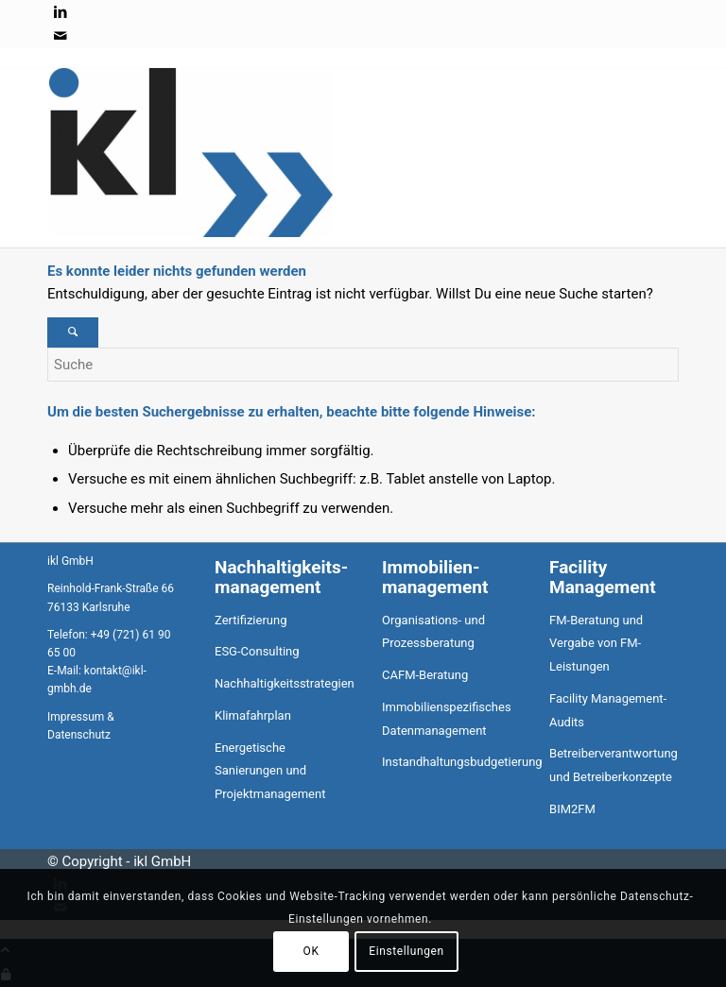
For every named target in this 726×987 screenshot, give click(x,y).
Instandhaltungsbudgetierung (446, 762)
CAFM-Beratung (425, 675)
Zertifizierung (250, 620)
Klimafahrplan (253, 715)
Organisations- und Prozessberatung (433, 632)
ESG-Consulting (257, 651)
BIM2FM (572, 809)
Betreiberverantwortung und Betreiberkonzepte (613, 765)
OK (311, 951)
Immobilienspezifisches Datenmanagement (446, 719)
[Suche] (363, 365)
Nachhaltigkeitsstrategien (279, 683)
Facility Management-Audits (607, 710)
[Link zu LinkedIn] (60, 12)
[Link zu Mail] (60, 35)
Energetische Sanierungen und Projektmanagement (270, 771)
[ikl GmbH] (191, 232)
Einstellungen (406, 951)
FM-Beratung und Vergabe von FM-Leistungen (596, 643)
